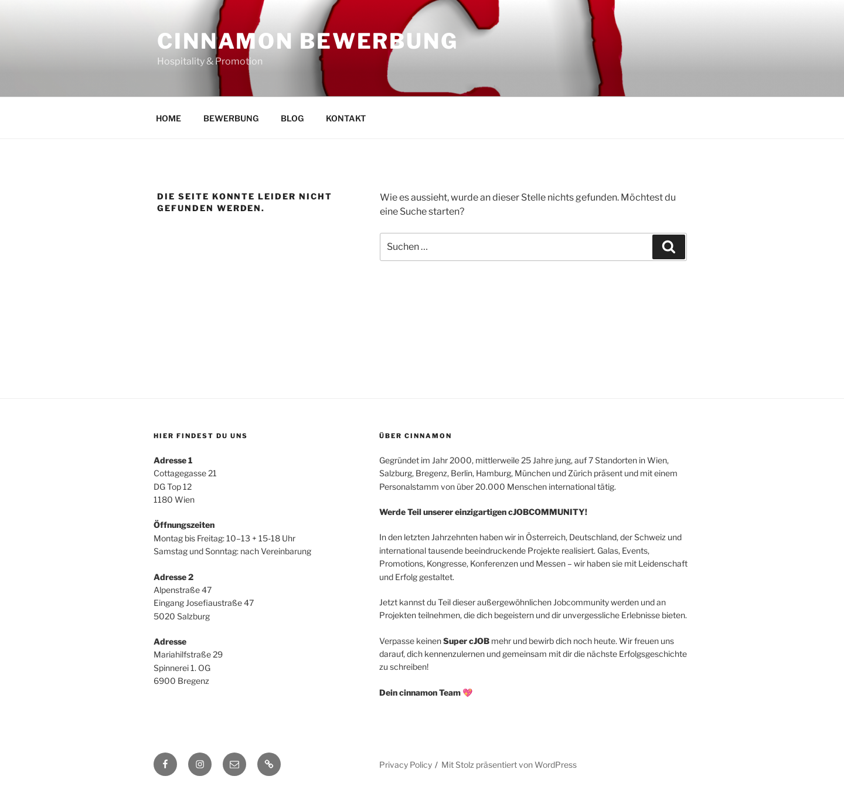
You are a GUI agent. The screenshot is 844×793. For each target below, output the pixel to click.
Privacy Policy (405, 765)
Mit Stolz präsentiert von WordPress (509, 765)
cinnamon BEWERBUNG (307, 41)
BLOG (292, 118)
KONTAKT (346, 118)
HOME (168, 118)
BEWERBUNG (230, 118)
